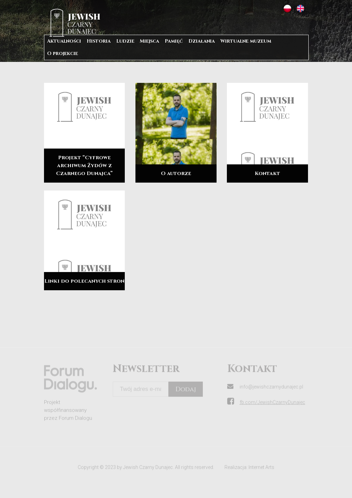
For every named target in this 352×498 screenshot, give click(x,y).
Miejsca (149, 41)
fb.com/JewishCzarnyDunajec (272, 407)
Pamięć (174, 41)
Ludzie (125, 41)
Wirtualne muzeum (245, 41)
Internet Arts (261, 472)
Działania (201, 41)
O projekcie (62, 53)
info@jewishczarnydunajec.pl (271, 391)
